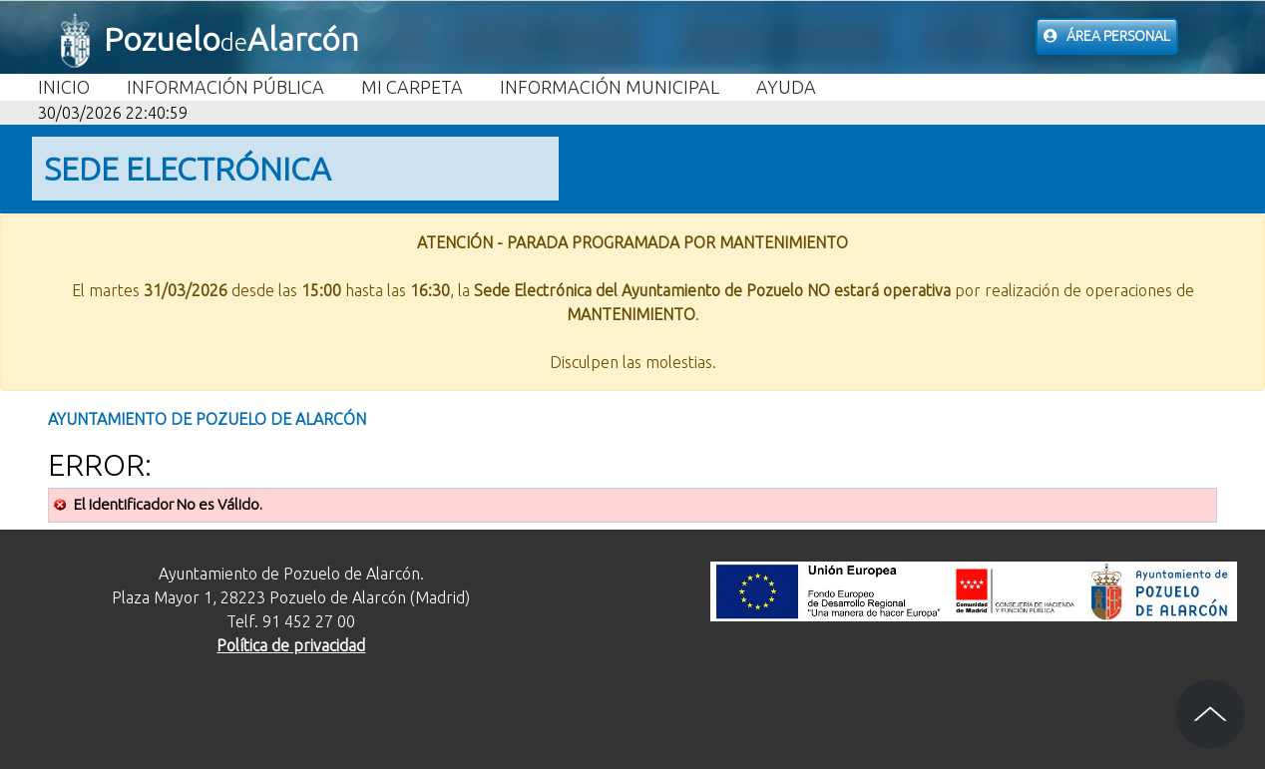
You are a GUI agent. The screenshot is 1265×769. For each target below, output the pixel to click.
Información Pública (225, 87)
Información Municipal (609, 87)
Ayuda (786, 87)
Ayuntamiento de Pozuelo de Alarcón (207, 419)
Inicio (64, 87)
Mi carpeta (412, 87)
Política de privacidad (290, 645)
